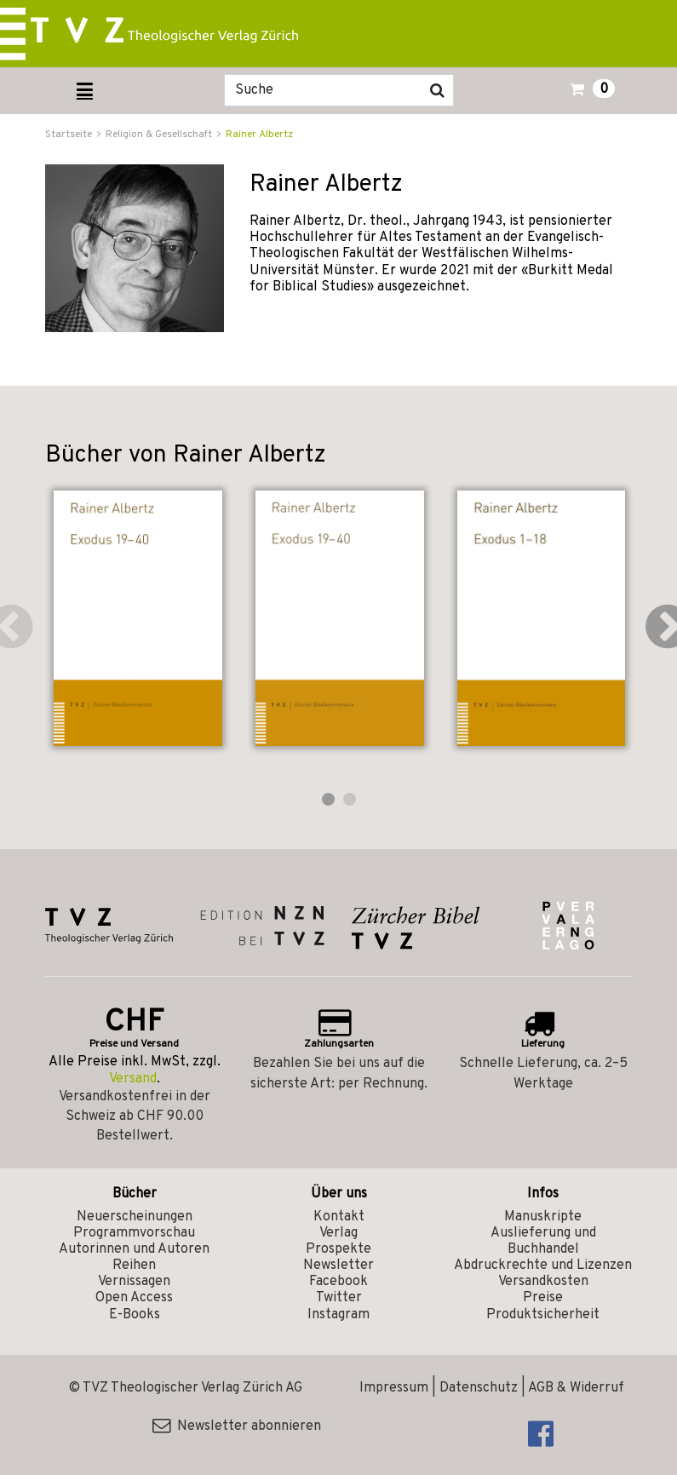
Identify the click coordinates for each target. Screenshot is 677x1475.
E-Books (134, 1314)
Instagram (338, 1314)
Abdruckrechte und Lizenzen (543, 1265)
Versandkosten (543, 1281)
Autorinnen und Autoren (134, 1249)
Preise (543, 1297)
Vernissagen (134, 1281)
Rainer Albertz (259, 134)
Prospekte (338, 1249)
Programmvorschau (134, 1233)
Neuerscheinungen (134, 1216)
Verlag (338, 1233)
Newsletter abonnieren (236, 1426)
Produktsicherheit (543, 1314)
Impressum (393, 1388)
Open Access (134, 1297)
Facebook (338, 1281)
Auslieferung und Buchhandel (543, 1241)
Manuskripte (543, 1216)
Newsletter (338, 1265)
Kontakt (338, 1216)
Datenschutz (478, 1388)
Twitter (339, 1297)
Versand (133, 1079)
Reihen (134, 1265)
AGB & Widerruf (576, 1388)
